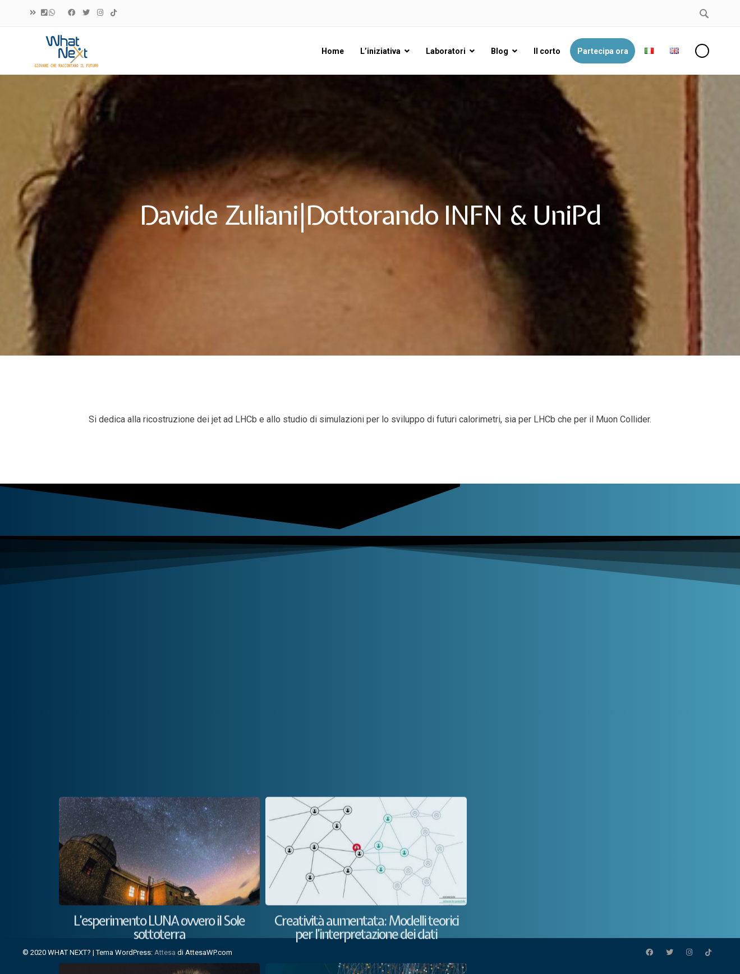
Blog (499, 51)
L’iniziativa (380, 51)
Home (332, 51)
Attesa (165, 952)
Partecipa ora (602, 51)
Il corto (547, 51)
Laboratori (446, 51)
